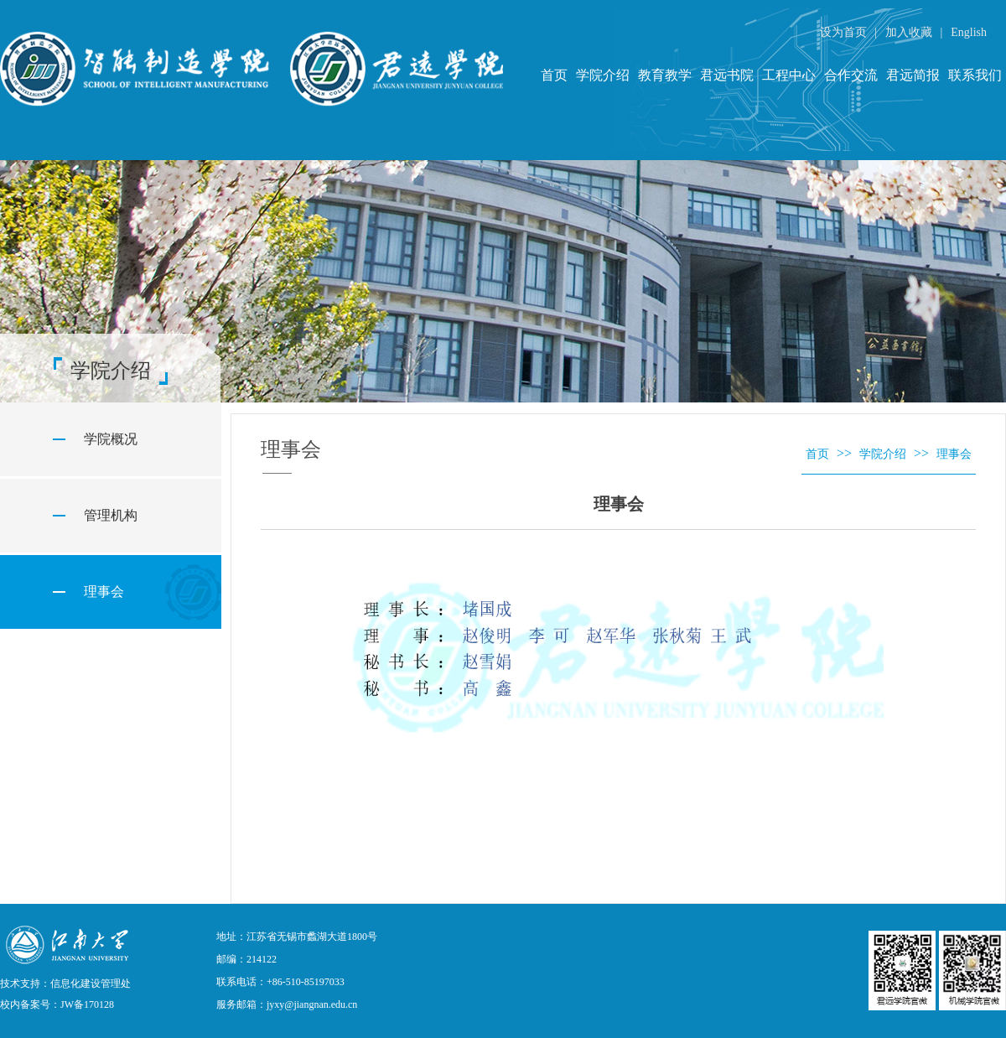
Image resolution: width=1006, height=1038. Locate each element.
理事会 (104, 591)
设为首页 (845, 32)
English (969, 32)
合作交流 (851, 75)
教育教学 (665, 75)
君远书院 (727, 75)
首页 (554, 75)
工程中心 (789, 75)
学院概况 (110, 439)
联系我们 (975, 75)
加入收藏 (910, 32)
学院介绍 (603, 75)
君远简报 (913, 75)
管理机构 (110, 515)
